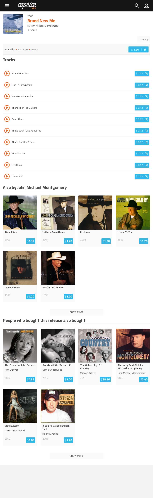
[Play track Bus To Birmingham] (7, 85)
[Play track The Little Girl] (7, 154)
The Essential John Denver (20, 365)
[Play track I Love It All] (7, 177)
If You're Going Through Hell (56, 427)
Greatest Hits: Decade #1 (57, 365)
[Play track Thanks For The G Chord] (7, 108)
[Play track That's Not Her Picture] (7, 142)
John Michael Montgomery (44, 25)
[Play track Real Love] (7, 165)
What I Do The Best (53, 287)
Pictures (85, 232)
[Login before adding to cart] (138, 49)
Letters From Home (53, 232)
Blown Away (12, 425)
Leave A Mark (12, 287)
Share (32, 30)
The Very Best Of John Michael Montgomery (130, 366)
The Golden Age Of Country (91, 366)
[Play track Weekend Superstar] (7, 97)
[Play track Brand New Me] (7, 74)
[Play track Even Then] (7, 120)
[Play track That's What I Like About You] (7, 131)
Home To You (125, 232)
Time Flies (11, 232)
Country (144, 39)
